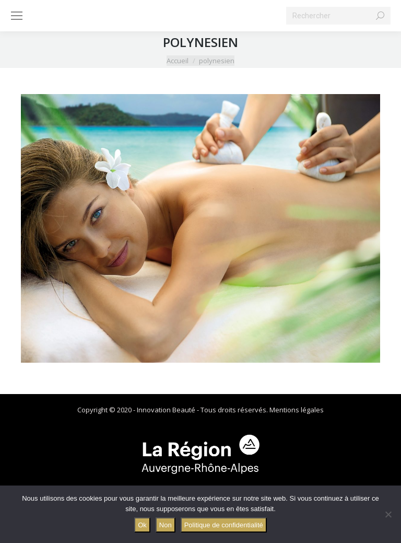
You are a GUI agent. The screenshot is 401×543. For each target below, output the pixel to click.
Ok (142, 525)
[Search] (338, 16)
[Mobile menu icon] (16, 15)
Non (165, 525)
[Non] (388, 514)
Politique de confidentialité (223, 525)
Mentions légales (296, 409)
